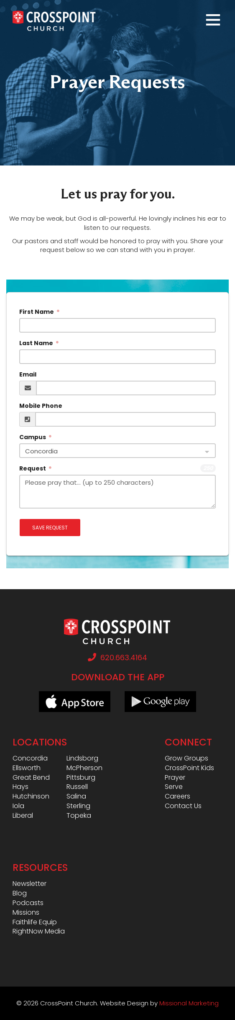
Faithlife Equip (35, 922)
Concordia (30, 758)
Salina (76, 796)
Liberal (23, 815)
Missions (26, 912)
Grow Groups (186, 758)
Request (33, 468)
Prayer (175, 777)
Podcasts (28, 903)
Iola (18, 806)
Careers (177, 796)
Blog (20, 893)
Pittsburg (80, 777)
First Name (37, 312)
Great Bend (31, 777)
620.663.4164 (117, 657)
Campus (33, 437)
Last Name (36, 343)
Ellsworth (27, 768)
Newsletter (29, 883)
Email (27, 374)
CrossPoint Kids (189, 768)
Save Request (50, 527)
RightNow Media (39, 931)
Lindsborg (82, 758)
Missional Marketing (189, 1003)
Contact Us (183, 806)
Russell (77, 786)
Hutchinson (31, 796)
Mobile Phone (40, 406)
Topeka (78, 815)
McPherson (84, 768)
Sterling (78, 806)
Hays (20, 786)
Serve (174, 786)
